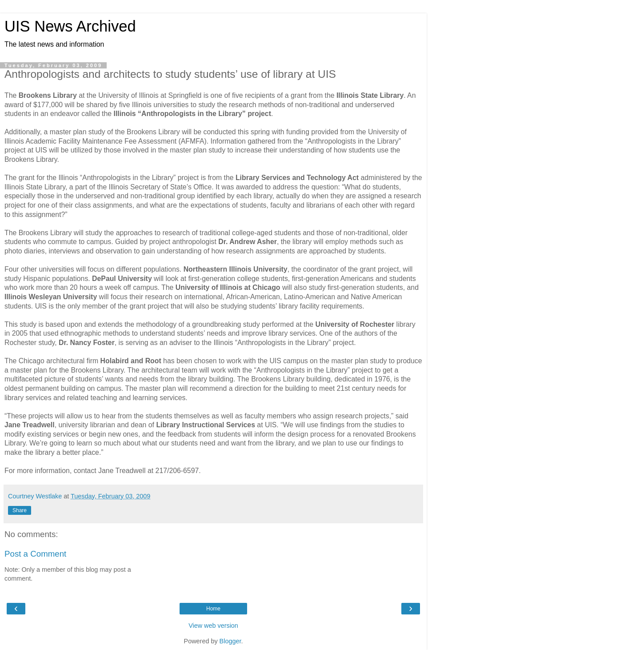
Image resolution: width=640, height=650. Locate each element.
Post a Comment (35, 553)
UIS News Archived (70, 26)
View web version (213, 625)
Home (213, 609)
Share (19, 510)
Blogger (230, 641)
